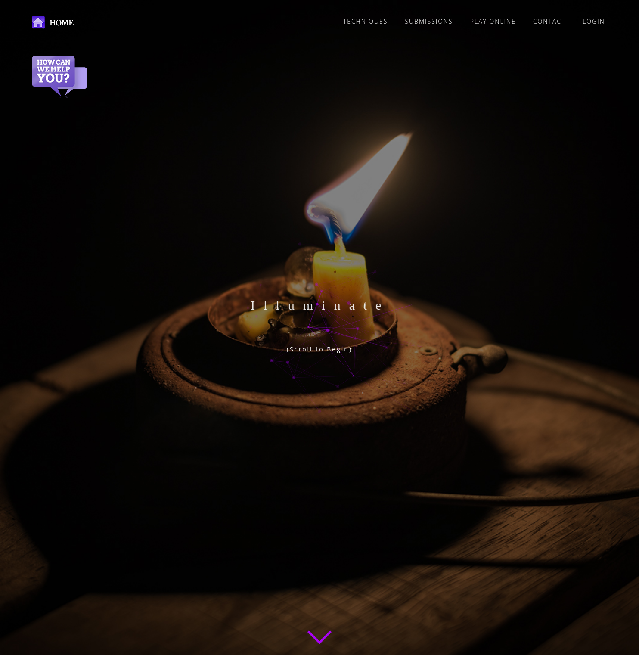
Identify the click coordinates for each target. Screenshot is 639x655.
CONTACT (549, 21)
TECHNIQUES (365, 21)
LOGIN (594, 21)
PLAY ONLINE (493, 21)
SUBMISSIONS (429, 21)
